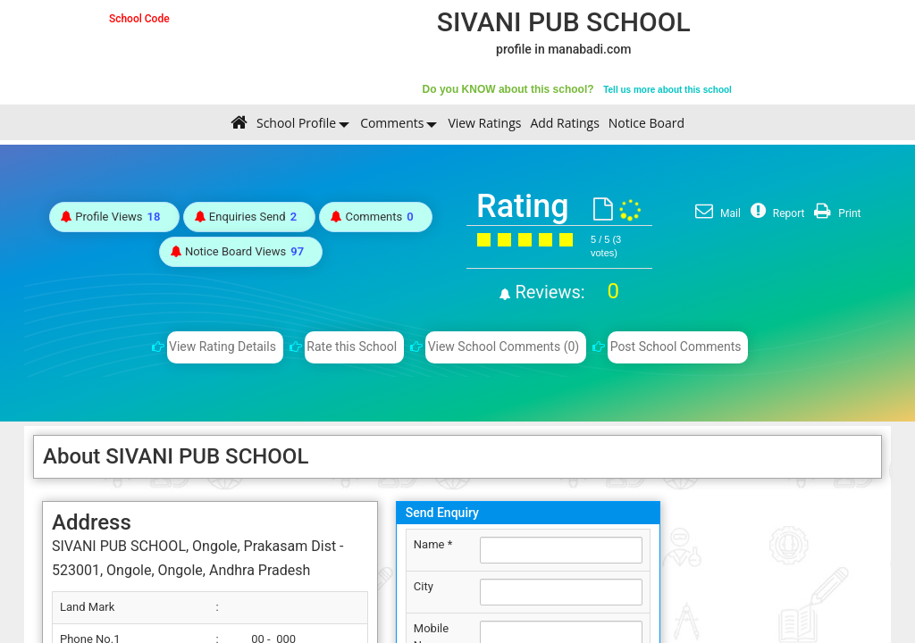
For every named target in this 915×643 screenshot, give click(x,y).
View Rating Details (222, 346)
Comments (392, 122)
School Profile (296, 122)
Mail (716, 213)
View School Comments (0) (504, 346)
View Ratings (484, 122)
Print (835, 213)
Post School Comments (676, 346)
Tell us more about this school (667, 90)
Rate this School (351, 346)
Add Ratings (564, 122)
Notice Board (646, 122)
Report (775, 213)
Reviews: (565, 292)
